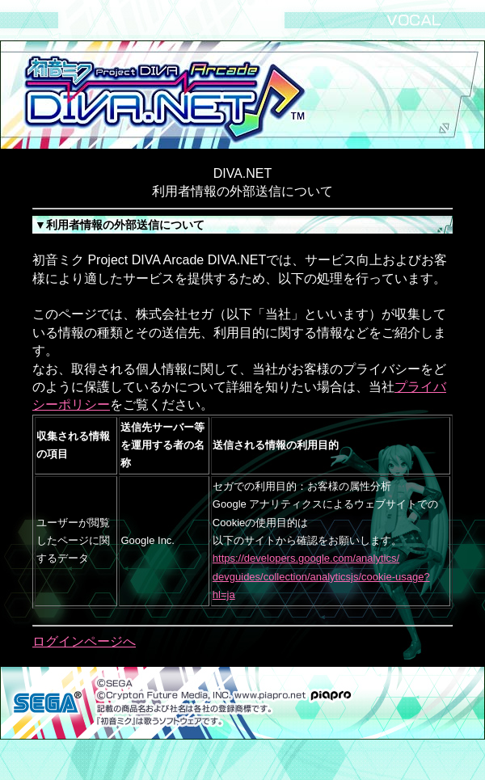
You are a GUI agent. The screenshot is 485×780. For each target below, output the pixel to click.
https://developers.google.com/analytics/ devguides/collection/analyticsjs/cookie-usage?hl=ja (321, 576)
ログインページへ (84, 641)
